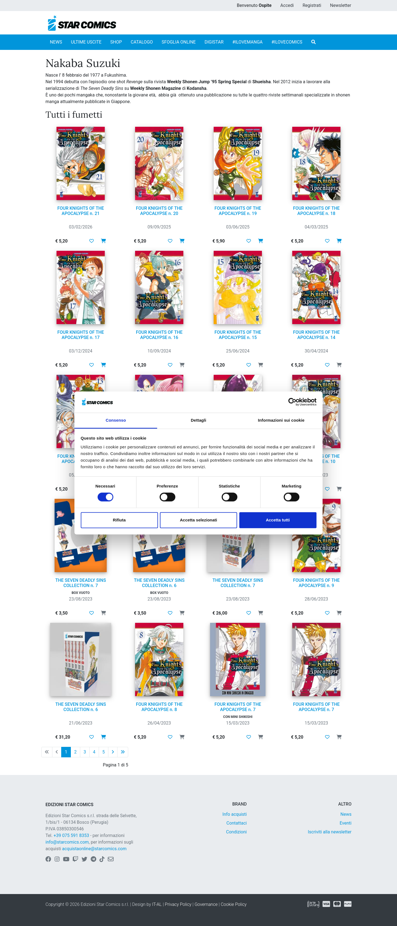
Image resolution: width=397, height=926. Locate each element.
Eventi (346, 823)
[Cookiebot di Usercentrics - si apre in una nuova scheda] (292, 402)
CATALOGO (142, 42)
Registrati (311, 5)
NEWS (56, 42)
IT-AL (157, 904)
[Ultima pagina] (122, 752)
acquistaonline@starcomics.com (94, 848)
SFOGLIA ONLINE (179, 42)
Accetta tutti (278, 520)
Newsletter (340, 5)
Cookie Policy (234, 904)
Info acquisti (234, 814)
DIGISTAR (214, 42)
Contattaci (236, 823)
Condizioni (236, 832)
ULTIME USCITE (86, 42)
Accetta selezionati (198, 520)
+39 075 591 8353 (71, 835)
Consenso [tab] (116, 420)
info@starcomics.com (67, 842)
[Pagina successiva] (112, 752)
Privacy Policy (178, 904)
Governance (206, 904)
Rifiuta (119, 520)
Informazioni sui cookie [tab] (281, 420)
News (346, 814)
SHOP (116, 42)
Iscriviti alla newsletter (330, 832)
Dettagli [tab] (198, 420)
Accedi (287, 5)
